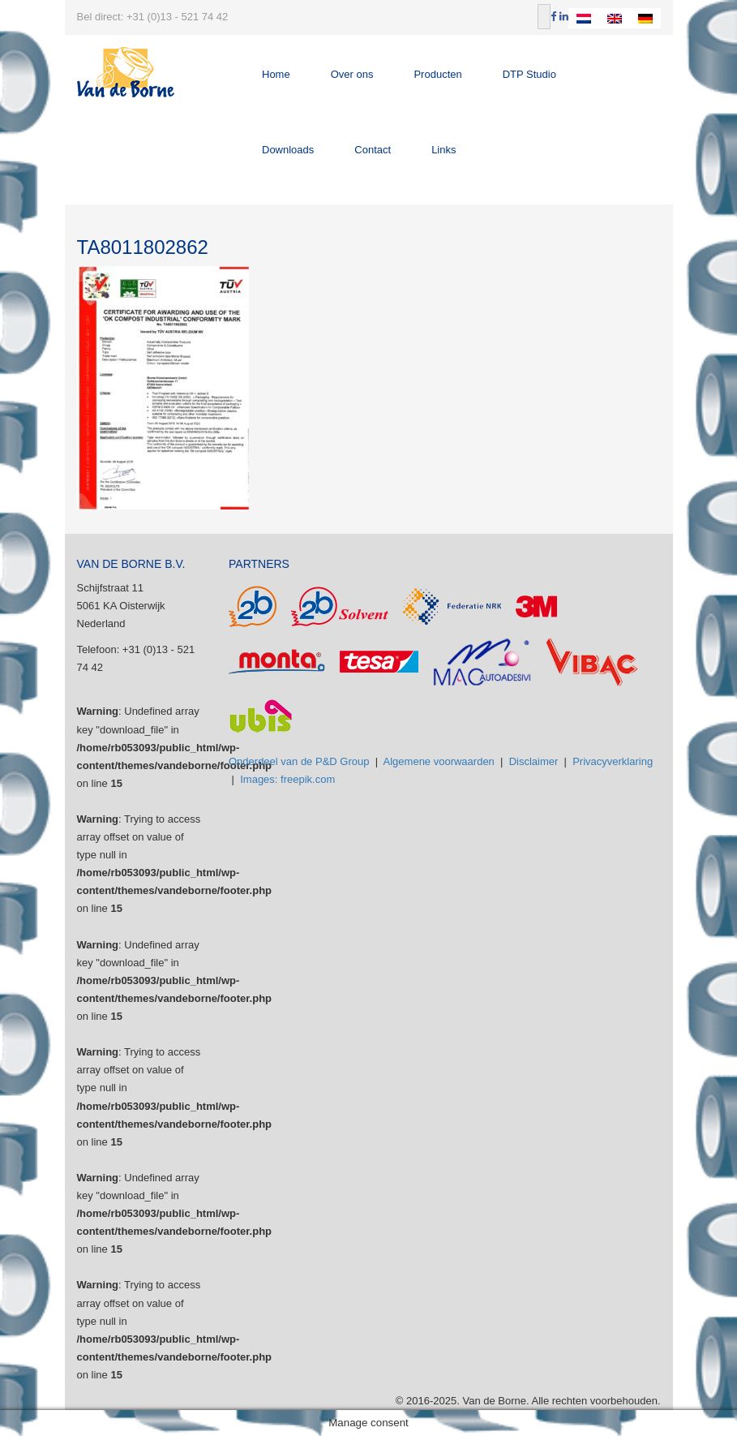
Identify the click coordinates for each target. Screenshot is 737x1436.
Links (443, 150)
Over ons (352, 74)
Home (276, 74)
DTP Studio (529, 74)
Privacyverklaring (612, 761)
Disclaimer (534, 761)
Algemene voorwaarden (439, 761)
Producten (437, 74)
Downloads (288, 150)
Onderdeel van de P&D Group (299, 761)
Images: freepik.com (287, 779)
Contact (372, 150)
